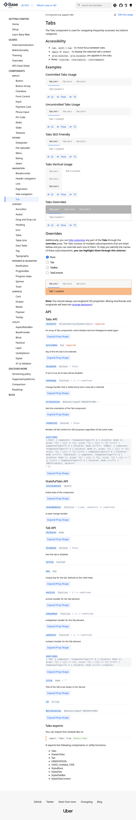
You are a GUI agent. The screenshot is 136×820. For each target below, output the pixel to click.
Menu (19, 153)
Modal (19, 306)
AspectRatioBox (24, 327)
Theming (17, 55)
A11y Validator (23, 363)
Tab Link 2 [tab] (67, 81)
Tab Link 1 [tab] (54, 81)
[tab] (54, 209)
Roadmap (17, 389)
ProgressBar (22, 271)
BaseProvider (23, 332)
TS (72, 97)
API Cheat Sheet (21, 65)
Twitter (50, 799)
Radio (19, 122)
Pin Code (20, 117)
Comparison (18, 384)
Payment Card (23, 106)
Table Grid (21, 240)
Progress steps (24, 276)
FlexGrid (20, 342)
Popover (20, 312)
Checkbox (21, 91)
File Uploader (23, 147)
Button (19, 80)
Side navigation (24, 194)
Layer (19, 348)
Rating (19, 158)
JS (50, 97)
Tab (17, 199)
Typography (22, 256)
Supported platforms (23, 379)
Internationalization (23, 45)
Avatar (19, 214)
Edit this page (123, 14)
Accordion (21, 209)
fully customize (77, 240)
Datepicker (21, 142)
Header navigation (26, 178)
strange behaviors (82, 304)
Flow (61, 97)
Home (15, 24)
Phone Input (22, 112)
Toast (18, 286)
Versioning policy (21, 374)
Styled (19, 358)
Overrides (17, 60)
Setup (15, 29)
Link (18, 183)
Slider (19, 127)
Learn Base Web (21, 34)
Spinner (20, 281)
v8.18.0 (27, 5)
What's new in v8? (46, 5)
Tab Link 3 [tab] (81, 81)
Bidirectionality (20, 50)
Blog (12, 394)
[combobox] (93, 5)
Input (19, 101)
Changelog (86, 799)
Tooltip (19, 317)
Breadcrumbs (23, 173)
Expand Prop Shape (58, 336)
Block (18, 337)
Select (19, 163)
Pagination (21, 189)
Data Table (21, 245)
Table (18, 235)
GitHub (38, 799)
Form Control (23, 96)
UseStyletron (23, 353)
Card (18, 296)
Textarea (20, 132)
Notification (22, 265)
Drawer (20, 301)
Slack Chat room (67, 799)
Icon (18, 230)
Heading (20, 224)
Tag (17, 250)
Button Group (23, 86)
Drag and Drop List (26, 219)
